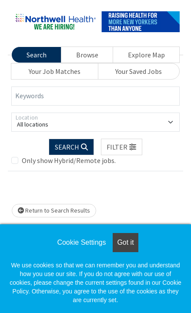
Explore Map (146, 54)
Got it (125, 242)
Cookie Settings (81, 242)
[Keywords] (95, 96)
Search (37, 54)
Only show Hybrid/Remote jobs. (69, 160)
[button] (122, 147)
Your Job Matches (54, 71)
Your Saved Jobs (138, 71)
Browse (87, 54)
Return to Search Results (54, 210)
